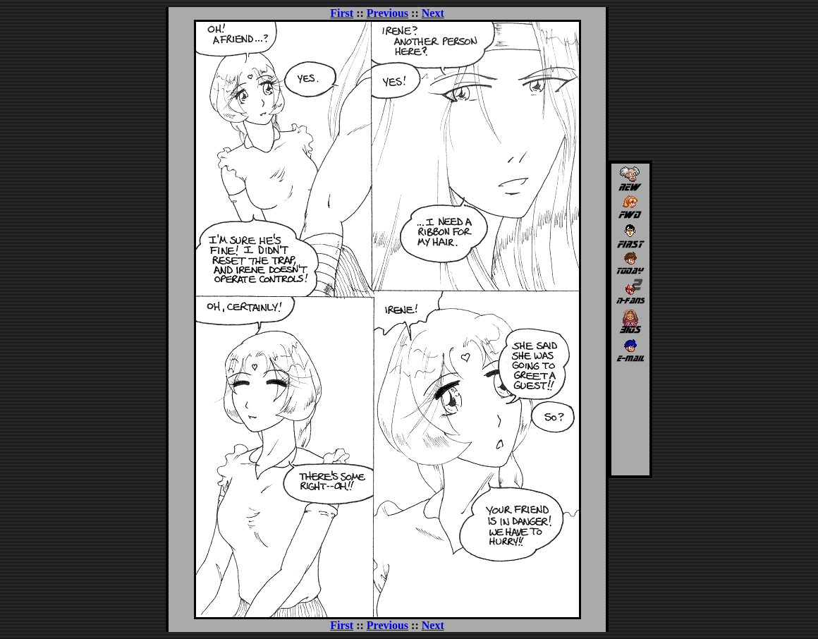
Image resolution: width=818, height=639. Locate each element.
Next (433, 13)
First (341, 13)
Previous (387, 13)
